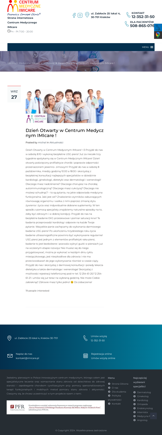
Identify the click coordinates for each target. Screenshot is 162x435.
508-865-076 (142, 25)
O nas (115, 387)
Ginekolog (143, 396)
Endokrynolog (145, 408)
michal (42, 142)
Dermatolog (144, 392)
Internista (142, 412)
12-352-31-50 (143, 16)
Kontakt (116, 403)
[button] (145, 47)
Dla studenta (119, 391)
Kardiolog (142, 400)
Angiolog (142, 420)
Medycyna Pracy (146, 416)
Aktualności (56, 142)
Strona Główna (120, 383)
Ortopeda (142, 404)
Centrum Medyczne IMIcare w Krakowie (30, 63)
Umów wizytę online (103, 358)
